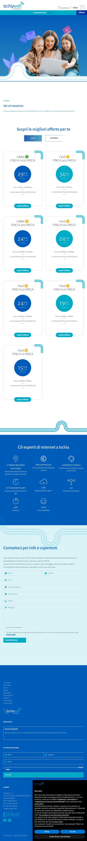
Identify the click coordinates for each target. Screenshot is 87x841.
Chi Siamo (6, 683)
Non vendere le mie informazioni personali (54, 815)
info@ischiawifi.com (10, 808)
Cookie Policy (7, 700)
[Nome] (26, 573)
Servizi (5, 688)
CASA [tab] (33, 138)
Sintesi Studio (22, 835)
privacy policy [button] (58, 822)
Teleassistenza (8, 695)
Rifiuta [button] (46, 832)
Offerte (82, 13)
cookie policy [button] (38, 804)
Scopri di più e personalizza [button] (59, 836)
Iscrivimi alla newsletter (14, 627)
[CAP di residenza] (46, 594)
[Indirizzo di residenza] (46, 587)
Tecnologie (7, 685)
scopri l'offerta (23, 206)
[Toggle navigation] (82, 7)
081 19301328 (13, 803)
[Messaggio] (46, 615)
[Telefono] (46, 601)
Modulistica (7, 693)
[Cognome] (66, 573)
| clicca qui (50, 12)
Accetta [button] (73, 832)
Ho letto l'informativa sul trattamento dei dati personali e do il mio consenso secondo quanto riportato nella (42, 633)
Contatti (6, 698)
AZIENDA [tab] (54, 138)
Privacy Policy (7, 703)
